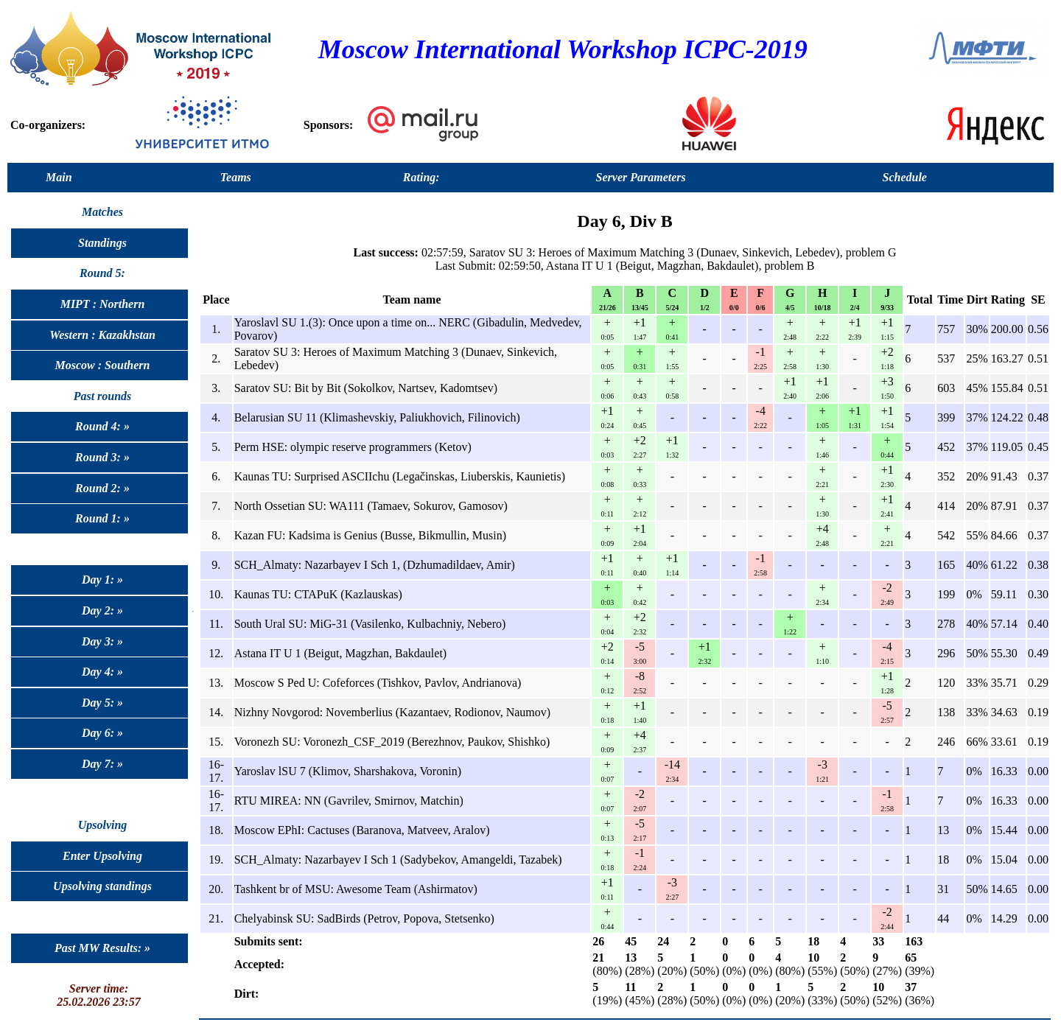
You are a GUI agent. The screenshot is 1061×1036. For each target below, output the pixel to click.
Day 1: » (102, 579)
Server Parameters (641, 177)
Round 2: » (102, 488)
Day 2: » (102, 610)
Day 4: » (102, 671)
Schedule (905, 177)
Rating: (421, 177)
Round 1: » (102, 518)
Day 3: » (102, 641)
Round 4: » (102, 426)
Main (59, 177)
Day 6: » (102, 733)
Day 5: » (102, 702)
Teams (235, 177)
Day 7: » (102, 763)
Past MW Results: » (102, 948)
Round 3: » (102, 457)
